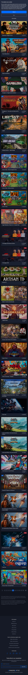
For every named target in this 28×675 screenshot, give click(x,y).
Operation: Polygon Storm (7, 35)
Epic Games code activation (14, 643)
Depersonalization (6, 73)
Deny (14, 15)
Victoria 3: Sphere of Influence (8, 490)
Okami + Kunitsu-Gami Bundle (8, 301)
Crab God (4, 567)
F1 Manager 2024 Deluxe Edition (8, 243)
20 (23, 590)
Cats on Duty (4, 206)
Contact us (14, 633)
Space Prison (5, 358)
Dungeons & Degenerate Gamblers (9, 92)
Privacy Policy (14, 629)
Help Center (14, 625)
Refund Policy (14, 631)
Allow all (14, 12)
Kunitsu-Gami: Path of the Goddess (9, 339)
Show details (14, 18)
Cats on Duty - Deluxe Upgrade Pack (9, 169)
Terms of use (14, 627)
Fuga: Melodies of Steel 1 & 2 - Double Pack (10, 225)
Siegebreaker (5, 320)
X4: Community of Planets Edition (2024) (10, 528)
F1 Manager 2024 (5, 262)
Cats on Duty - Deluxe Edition (8, 188)
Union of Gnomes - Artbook (7, 376)
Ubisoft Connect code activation (14, 647)
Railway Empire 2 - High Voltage (8, 150)
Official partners (14, 623)
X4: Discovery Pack (6, 547)
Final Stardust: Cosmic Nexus (8, 470)
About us (14, 621)
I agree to (6, 663)
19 (21, 590)
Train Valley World (5, 53)
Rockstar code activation (14, 645)
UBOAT (3, 130)
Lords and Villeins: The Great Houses (9, 452)
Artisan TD (4, 282)
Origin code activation (14, 639)
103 (25, 590)
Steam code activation (14, 641)
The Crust (4, 414)
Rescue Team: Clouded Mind (7, 585)
